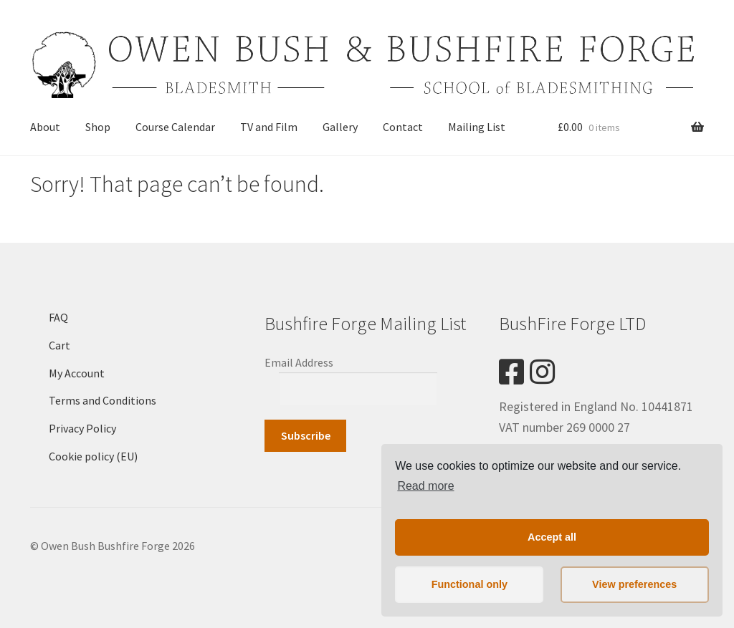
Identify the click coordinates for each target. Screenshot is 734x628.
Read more (425, 486)
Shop (97, 127)
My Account (77, 373)
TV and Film (268, 127)
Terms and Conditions (102, 400)
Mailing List (476, 127)
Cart (59, 345)
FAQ (58, 317)
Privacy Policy (82, 428)
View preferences (634, 584)
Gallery (340, 127)
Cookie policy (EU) (93, 456)
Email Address (298, 362)
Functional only (469, 584)
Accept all (552, 537)
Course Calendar (175, 127)
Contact (403, 127)
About (45, 127)
